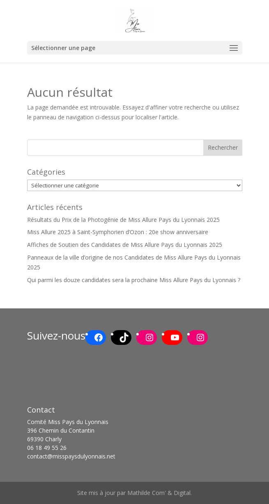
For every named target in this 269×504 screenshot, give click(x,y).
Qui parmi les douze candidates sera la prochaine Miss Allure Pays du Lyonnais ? (133, 280)
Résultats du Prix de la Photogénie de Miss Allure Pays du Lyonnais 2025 (123, 219)
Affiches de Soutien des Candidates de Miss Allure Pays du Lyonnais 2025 (124, 245)
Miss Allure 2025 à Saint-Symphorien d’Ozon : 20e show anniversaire (117, 232)
